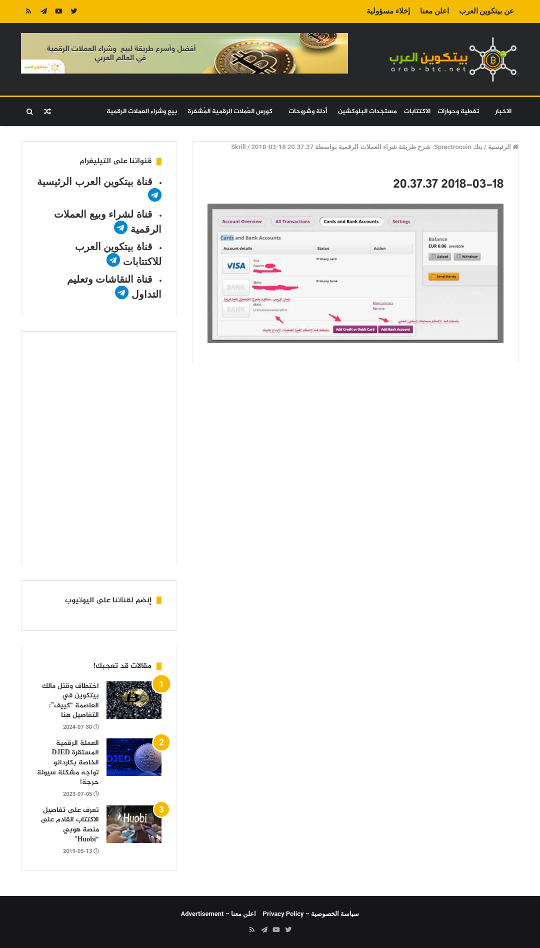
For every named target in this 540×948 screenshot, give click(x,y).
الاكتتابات (417, 111)
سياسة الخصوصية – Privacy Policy (311, 913)
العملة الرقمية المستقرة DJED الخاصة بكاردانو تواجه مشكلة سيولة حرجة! (68, 762)
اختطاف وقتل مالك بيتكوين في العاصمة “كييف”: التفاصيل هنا (70, 700)
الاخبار (503, 111)
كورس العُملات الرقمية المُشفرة (230, 111)
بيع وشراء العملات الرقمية (141, 111)
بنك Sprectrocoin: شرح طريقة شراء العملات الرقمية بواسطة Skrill (356, 147)
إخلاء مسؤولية (388, 11)
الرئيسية (503, 147)
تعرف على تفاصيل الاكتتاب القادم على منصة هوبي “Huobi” (69, 824)
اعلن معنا (434, 11)
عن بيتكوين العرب (486, 11)
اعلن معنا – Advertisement (218, 913)
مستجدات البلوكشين (367, 111)
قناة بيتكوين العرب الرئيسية (94, 181)
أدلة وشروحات (307, 111)
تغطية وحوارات (458, 111)
